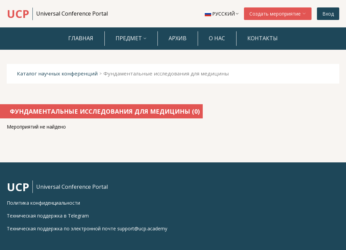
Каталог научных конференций (57, 73)
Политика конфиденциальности (43, 203)
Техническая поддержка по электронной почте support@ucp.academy (87, 228)
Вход (328, 13)
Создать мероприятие (277, 13)
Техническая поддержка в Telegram (48, 215)
